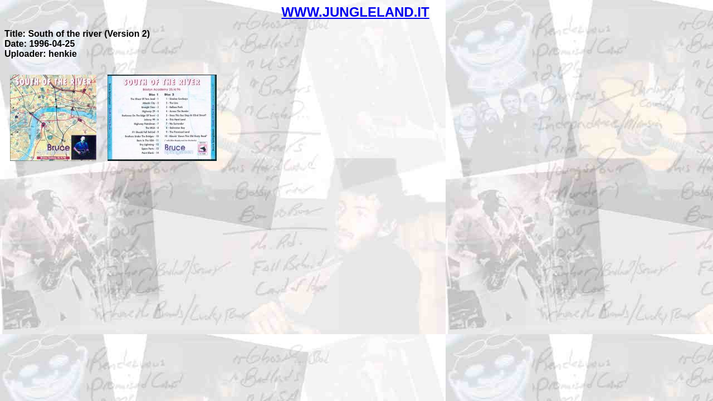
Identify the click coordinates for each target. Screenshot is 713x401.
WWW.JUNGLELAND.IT (355, 11)
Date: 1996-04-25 (39, 43)
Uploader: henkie (40, 53)
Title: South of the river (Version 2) (77, 33)
